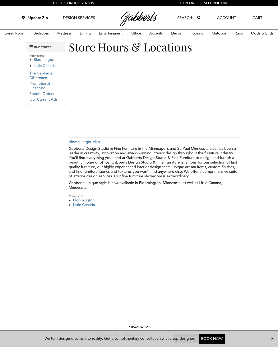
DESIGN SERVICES (79, 17)
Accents (156, 33)
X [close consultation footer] (272, 338)
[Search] (199, 17)
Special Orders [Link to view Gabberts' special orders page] (41, 93)
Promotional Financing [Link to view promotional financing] (39, 85)
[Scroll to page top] (139, 327)
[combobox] (186, 17)
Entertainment (110, 33)
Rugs (239, 33)
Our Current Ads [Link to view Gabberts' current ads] (43, 99)
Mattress (64, 33)
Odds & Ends (262, 33)
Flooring (197, 33)
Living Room (14, 33)
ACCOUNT (226, 17)
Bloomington (44, 59)
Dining (85, 33)
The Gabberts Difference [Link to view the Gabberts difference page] (40, 75)
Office (136, 33)
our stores (40, 47)
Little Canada (45, 65)
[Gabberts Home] (139, 19)
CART (257, 17)
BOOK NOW (212, 338)
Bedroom (41, 33)
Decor (176, 33)
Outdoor (219, 33)
